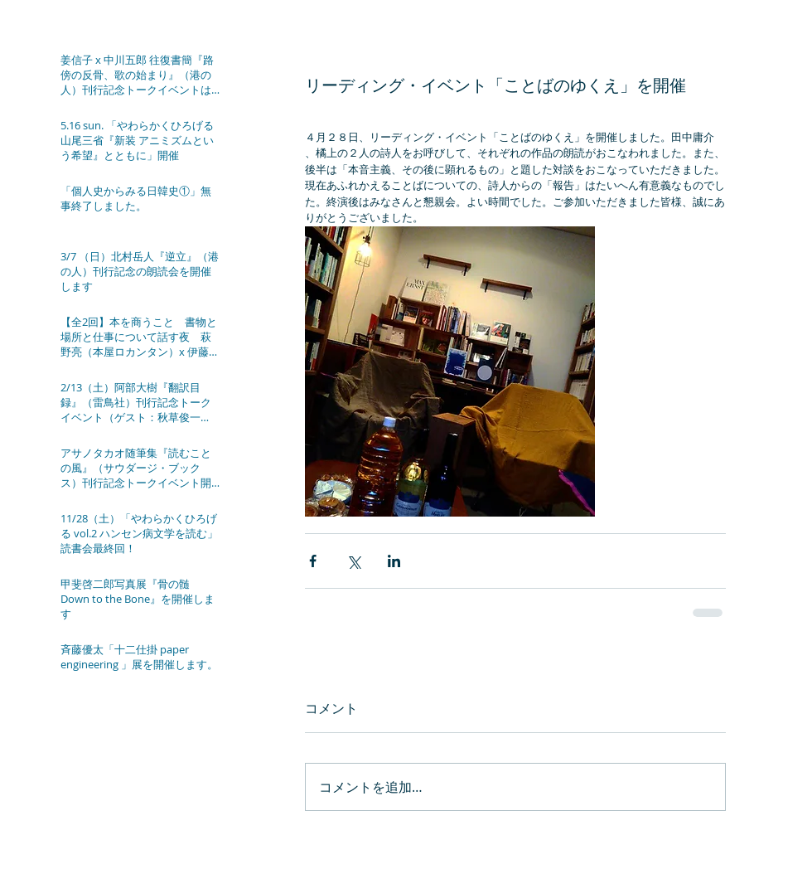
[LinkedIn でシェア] (394, 561)
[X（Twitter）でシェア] (353, 561)
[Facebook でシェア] (313, 561)
